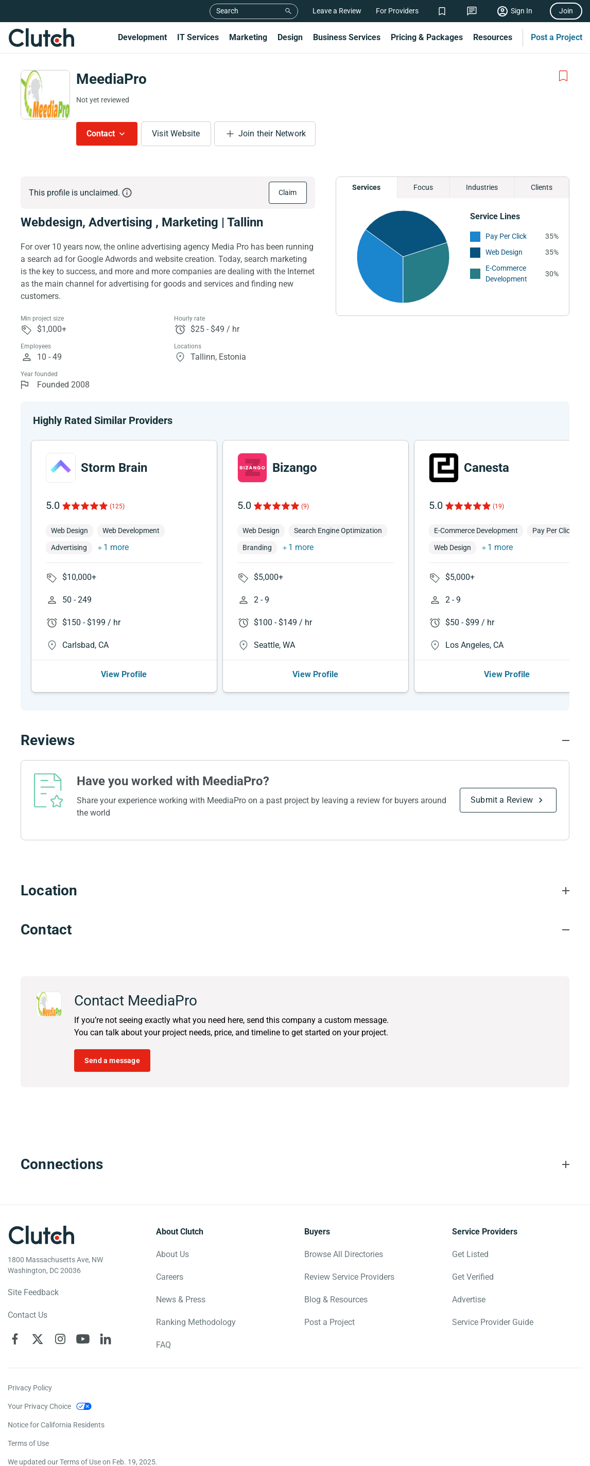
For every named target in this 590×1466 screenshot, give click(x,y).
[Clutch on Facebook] (15, 1339)
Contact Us (27, 1315)
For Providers (397, 11)
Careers (169, 1277)
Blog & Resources (336, 1299)
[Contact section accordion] (295, 929)
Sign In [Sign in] (521, 11)
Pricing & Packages (427, 37)
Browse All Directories (343, 1254)
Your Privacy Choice (39, 1406)
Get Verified (473, 1277)
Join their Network (272, 133)
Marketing (248, 37)
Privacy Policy (30, 1388)
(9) (305, 506)
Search (227, 11)
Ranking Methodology (196, 1322)
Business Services (346, 37)
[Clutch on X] (37, 1339)
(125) (117, 506)
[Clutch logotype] (41, 1235)
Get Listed (470, 1254)
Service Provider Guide (492, 1322)
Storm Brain (114, 468)
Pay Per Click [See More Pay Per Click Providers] (506, 236)
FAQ (163, 1345)
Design (290, 37)
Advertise (468, 1299)
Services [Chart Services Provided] (366, 187)
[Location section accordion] (295, 890)
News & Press (180, 1299)
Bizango (294, 468)
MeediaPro (111, 78)
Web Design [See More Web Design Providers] (504, 252)
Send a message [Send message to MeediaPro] (112, 1060)
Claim (288, 192)
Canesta (486, 468)
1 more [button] (116, 547)
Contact (100, 133)
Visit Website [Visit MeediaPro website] (176, 133)
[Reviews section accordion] (295, 740)
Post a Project (556, 37)
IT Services (198, 37)
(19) (498, 506)
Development (142, 37)
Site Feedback (33, 1292)
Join (566, 11)
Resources (492, 37)
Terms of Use (28, 1443)
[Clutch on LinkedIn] (105, 1339)
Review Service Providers (349, 1277)
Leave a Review (337, 11)
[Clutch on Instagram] (60, 1339)
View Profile (124, 674)
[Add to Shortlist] (563, 76)
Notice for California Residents (56, 1425)
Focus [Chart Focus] (423, 187)
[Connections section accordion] (295, 1164)
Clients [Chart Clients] (541, 187)
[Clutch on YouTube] (83, 1339)
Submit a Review (502, 800)
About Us (172, 1254)
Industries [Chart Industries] (482, 187)
